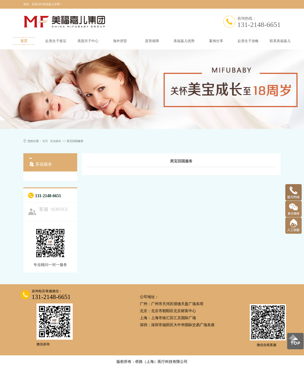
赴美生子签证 (55, 41)
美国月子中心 (87, 41)
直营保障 (152, 41)
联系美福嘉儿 (280, 41)
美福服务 (55, 141)
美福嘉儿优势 (184, 41)
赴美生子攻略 (248, 41)
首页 (23, 41)
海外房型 (120, 41)
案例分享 (216, 41)
